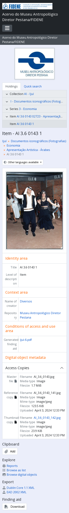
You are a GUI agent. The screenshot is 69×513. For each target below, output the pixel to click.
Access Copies (17, 367)
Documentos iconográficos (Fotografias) (38, 141)
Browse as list (14, 470)
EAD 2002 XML (14, 492)
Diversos (26, 301)
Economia (13, 145)
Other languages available (21, 162)
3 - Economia (28, 109)
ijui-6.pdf (26, 340)
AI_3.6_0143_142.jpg (47, 418)
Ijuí (4, 141)
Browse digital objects (19, 475)
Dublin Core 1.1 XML (18, 488)
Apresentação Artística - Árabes (28, 150)
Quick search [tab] (33, 86)
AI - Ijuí (29, 94)
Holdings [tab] (11, 86)
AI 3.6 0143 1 (25, 124)
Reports (10, 466)
